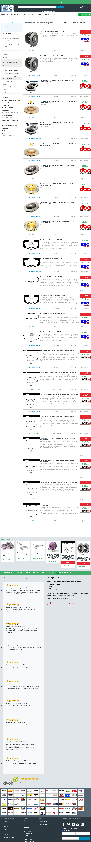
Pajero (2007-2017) (8, 65)
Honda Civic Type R (6, 103)
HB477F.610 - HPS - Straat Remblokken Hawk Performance (57, 350)
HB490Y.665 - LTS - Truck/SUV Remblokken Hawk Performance (58, 482)
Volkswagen (6, 95)
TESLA (3, 130)
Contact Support (63, 573)
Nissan (4, 84)
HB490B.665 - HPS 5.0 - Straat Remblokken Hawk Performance (59, 394)
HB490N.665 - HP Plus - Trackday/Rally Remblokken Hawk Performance (57, 438)
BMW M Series (5, 98)
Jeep (4, 52)
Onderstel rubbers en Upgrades (13, 68)
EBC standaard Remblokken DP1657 (51, 240)
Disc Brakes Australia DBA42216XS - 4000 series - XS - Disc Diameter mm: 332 (57, 184)
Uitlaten (24, 14)
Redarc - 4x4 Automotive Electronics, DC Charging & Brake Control (11, 44)
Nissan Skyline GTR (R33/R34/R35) (10, 120)
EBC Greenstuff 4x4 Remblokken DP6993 (52, 313)
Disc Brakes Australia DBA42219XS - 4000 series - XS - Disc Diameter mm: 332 (57, 221)
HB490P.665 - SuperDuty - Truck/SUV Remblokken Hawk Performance (57, 460)
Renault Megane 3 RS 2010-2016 (10, 125)
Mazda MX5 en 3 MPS (7, 108)
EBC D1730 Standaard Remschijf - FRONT (52, 31)
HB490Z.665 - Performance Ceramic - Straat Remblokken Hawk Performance (59, 504)
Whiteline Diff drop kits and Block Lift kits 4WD (11, 39)
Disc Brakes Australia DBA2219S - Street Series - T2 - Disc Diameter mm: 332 (57, 123)
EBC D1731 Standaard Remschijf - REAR (52, 56)
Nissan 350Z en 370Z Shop (8, 118)
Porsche (4, 123)
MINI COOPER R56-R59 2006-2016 (10, 113)
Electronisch (32, 14)
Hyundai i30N (5, 105)
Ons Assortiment (43, 824)
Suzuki (4, 89)
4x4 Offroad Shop (6, 33)
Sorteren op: (80, 22)
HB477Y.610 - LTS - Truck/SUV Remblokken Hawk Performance (58, 372)
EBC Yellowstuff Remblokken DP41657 (51, 258)
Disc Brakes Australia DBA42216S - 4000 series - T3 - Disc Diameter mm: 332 (57, 165)
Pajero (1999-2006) (8, 78)
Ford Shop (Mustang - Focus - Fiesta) (11, 100)
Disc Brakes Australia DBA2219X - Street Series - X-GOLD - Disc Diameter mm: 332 (59, 144)
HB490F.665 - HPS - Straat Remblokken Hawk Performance (57, 416)
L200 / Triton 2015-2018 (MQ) (10, 62)
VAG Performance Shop (8, 135)
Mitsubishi (5, 57)
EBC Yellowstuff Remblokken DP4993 (51, 277)
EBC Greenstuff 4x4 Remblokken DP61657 (52, 295)
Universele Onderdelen (11, 76)
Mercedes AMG (5, 110)
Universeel (40, 14)
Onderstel (17, 14)
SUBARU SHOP (5, 128)
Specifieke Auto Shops (51, 14)
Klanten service (43, 821)
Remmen (3, 14)
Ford (4, 49)
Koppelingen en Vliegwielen (12, 73)
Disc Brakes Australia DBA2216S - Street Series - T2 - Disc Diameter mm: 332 (57, 81)
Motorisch (10, 14)
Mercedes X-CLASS (7, 81)
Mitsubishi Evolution (7, 115)
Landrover (5, 54)
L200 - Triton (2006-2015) (9, 60)
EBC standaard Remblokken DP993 (50, 332)
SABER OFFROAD (7, 36)
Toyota (4, 92)
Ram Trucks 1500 (7, 87)
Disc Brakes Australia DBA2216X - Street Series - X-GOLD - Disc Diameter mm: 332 (59, 101)
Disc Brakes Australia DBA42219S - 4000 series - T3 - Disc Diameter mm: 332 (57, 203)
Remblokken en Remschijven (12, 70)
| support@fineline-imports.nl (48, 11)
